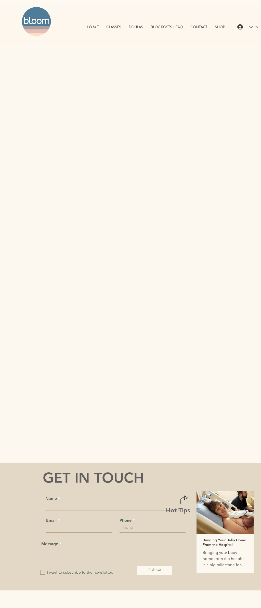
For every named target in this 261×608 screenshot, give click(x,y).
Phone (126, 520)
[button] (136, 27)
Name (51, 499)
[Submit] (154, 570)
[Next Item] (245, 512)
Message (49, 544)
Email (51, 520)
